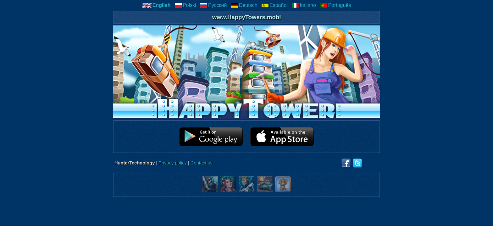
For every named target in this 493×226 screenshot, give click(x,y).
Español (274, 5)
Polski (185, 5)
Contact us (202, 162)
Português (335, 5)
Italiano (303, 5)
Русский (213, 5)
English (156, 5)
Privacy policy (172, 162)
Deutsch (244, 5)
